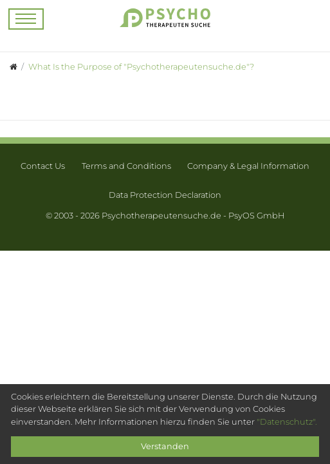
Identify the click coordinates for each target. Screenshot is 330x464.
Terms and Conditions (126, 166)
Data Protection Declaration (165, 195)
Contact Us (43, 166)
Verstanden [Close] (165, 446)
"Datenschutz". (287, 422)
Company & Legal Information (248, 166)
